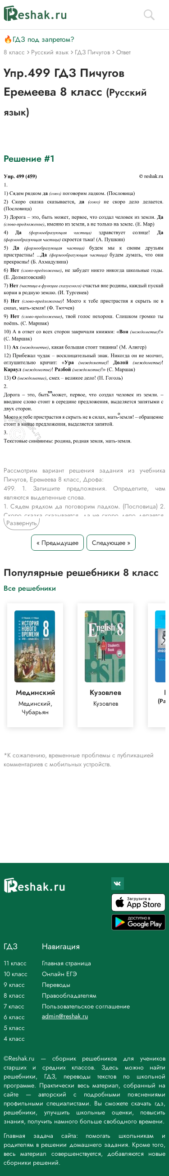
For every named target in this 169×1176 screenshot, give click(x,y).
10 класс (15, 973)
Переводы (56, 984)
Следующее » (111, 542)
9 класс (14, 984)
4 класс (14, 1038)
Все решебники (30, 587)
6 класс (14, 1016)
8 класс (14, 995)
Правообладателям (69, 995)
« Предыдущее (57, 542)
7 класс (14, 1006)
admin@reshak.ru (65, 1016)
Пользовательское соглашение (86, 1006)
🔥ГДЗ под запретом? (39, 39)
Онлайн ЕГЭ (59, 973)
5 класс (14, 1027)
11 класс (15, 963)
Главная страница (66, 963)
